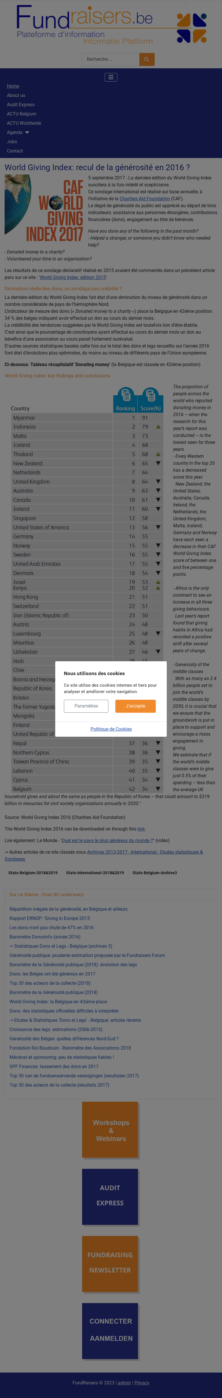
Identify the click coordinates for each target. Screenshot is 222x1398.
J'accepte (135, 706)
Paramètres (86, 706)
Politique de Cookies (111, 729)
